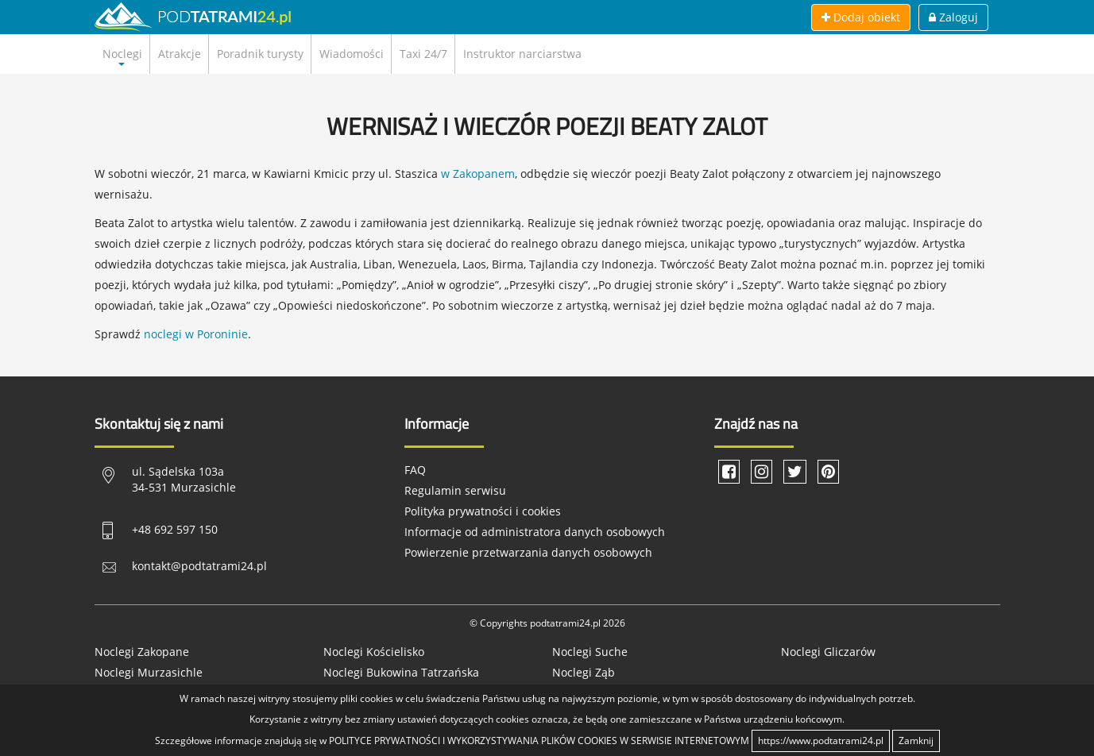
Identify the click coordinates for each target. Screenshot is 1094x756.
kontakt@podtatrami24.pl (199, 565)
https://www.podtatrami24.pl (820, 740)
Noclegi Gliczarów (828, 651)
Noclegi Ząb (583, 672)
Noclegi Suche (590, 651)
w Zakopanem (478, 173)
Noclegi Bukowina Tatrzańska (401, 672)
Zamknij (916, 740)
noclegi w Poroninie (196, 333)
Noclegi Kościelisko (373, 651)
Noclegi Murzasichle (149, 672)
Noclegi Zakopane (142, 651)
